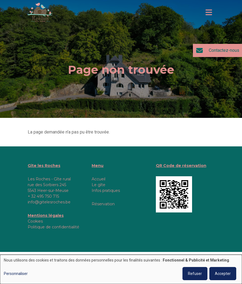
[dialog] (121, 269)
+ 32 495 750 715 (43, 196)
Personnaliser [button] (16, 273)
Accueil (98, 179)
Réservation (103, 203)
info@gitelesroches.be (49, 202)
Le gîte (98, 184)
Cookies (35, 221)
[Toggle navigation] (208, 12)
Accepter (223, 273)
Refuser (195, 273)
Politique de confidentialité (53, 227)
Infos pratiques (106, 190)
